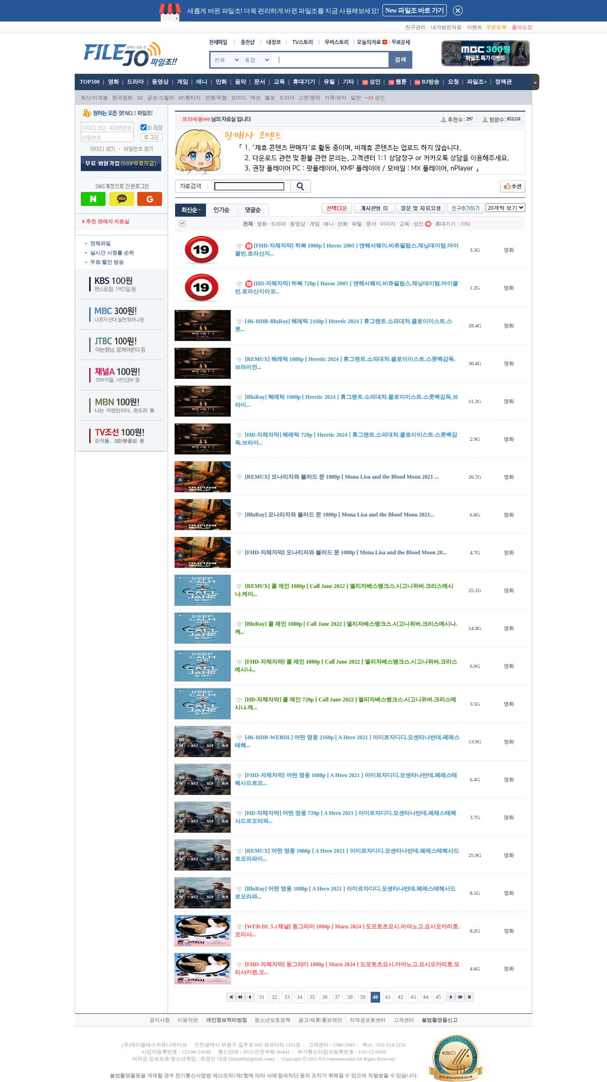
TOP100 (88, 81)
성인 (375, 81)
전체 (248, 223)
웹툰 (401, 81)
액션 (255, 97)
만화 (221, 81)
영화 (113, 81)
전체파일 (100, 243)
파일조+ (477, 81)
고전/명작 (309, 97)
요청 (453, 81)
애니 (201, 81)
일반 (356, 97)
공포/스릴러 (160, 97)
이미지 (387, 223)
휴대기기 (304, 81)
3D (140, 97)
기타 (348, 81)
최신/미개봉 (94, 97)
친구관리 (415, 27)
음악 (240, 81)
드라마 (135, 81)
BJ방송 (430, 81)
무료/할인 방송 (107, 262)
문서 (259, 81)
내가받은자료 (446, 27)
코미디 (238, 97)
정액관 (503, 81)
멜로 (270, 97)
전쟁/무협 (216, 97)
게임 (182, 81)
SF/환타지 (189, 97)
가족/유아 (335, 97)
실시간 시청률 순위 (112, 252)
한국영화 (122, 97)
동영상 (160, 81)
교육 (279, 81)
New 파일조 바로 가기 (414, 10)
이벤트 (474, 27)
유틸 (329, 81)
